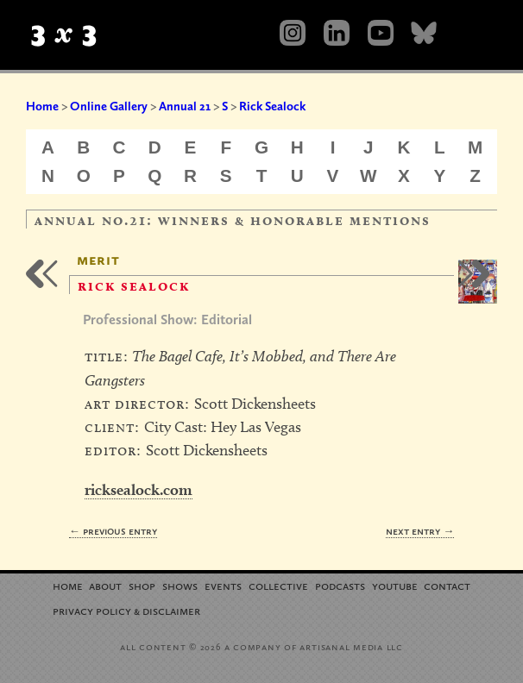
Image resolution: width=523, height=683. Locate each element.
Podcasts (340, 585)
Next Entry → (420, 530)
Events (223, 585)
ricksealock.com (138, 489)
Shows (180, 585)
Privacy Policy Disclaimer (126, 610)
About (105, 585)
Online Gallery (109, 106)
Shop (142, 585)
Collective (278, 585)
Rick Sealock (272, 106)
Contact (447, 585)
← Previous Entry (113, 530)
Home (42, 106)
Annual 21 (185, 106)
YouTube (395, 585)
